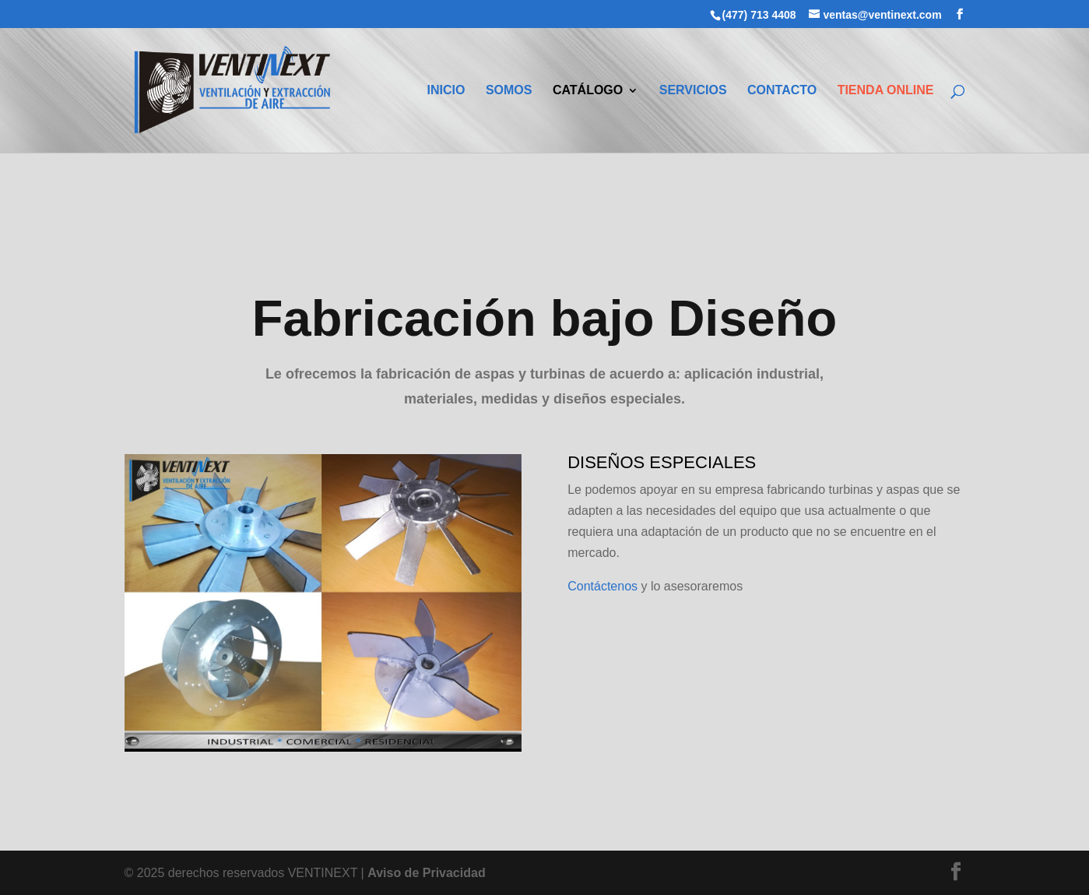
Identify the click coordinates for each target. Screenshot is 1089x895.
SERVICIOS (693, 91)
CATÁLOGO (588, 91)
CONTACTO (782, 91)
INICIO (446, 91)
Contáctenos (602, 586)
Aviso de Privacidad (426, 872)
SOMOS (509, 91)
